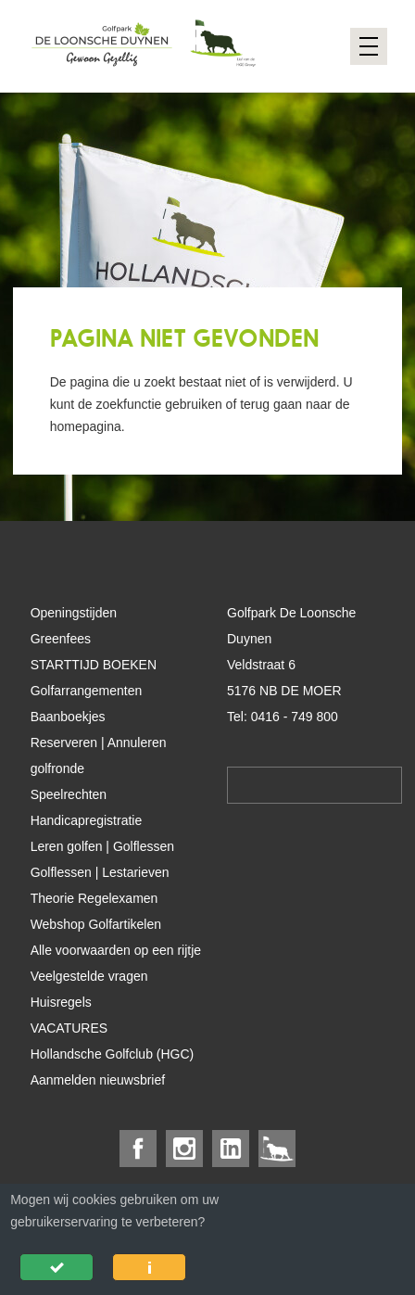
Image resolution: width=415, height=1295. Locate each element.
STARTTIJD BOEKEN (94, 664)
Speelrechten (69, 794)
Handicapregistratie (87, 820)
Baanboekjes (68, 716)
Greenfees (61, 638)
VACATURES (69, 1028)
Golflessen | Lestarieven (100, 872)
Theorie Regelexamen (94, 898)
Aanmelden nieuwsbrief (98, 1080)
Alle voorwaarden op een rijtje (116, 950)
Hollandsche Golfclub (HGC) (113, 1054)
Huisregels (61, 1002)
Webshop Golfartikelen (96, 924)
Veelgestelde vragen (89, 976)
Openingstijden (74, 612)
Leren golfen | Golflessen (102, 846)
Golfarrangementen (87, 690)
